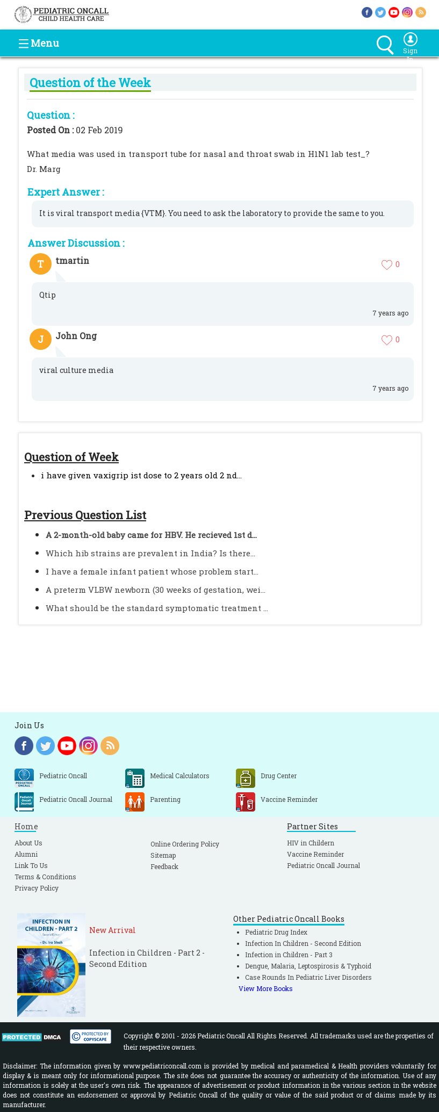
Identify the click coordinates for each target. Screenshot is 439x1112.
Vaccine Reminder (315, 854)
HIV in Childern (310, 842)
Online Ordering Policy (184, 844)
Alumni (26, 854)
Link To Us (31, 865)
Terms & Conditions (45, 876)
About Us (28, 842)
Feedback (164, 866)
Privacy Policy (37, 888)
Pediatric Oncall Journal (323, 865)
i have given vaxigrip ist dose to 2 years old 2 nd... (141, 475)
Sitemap (163, 855)
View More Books (266, 988)
